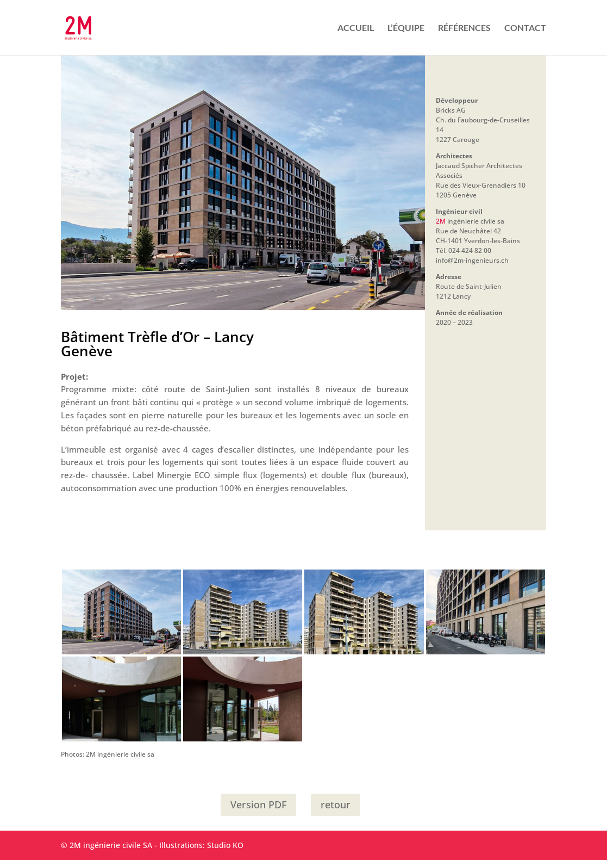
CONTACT (525, 28)
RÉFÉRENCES (464, 28)
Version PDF (258, 804)
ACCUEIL (355, 28)
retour (336, 804)
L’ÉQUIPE (405, 28)
